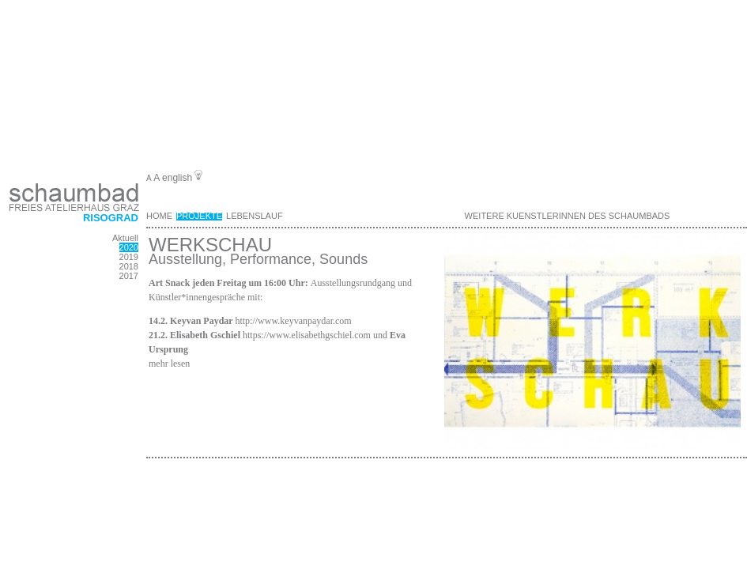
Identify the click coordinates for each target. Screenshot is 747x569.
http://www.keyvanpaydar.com (293, 320)
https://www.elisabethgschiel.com (307, 335)
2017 (128, 276)
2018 (128, 266)
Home (159, 215)
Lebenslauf (254, 215)
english (177, 177)
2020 (128, 247)
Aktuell (125, 238)
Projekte (199, 215)
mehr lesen (169, 363)
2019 (128, 257)
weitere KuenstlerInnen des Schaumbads (567, 215)
